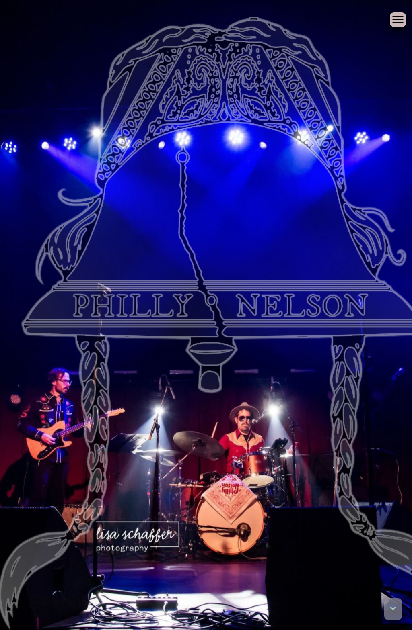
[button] (393, 609)
